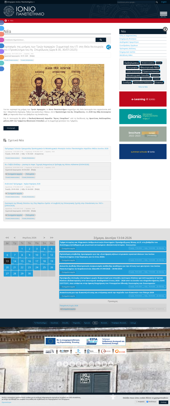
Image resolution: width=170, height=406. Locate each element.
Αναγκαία (141, 402)
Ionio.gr (133, 323)
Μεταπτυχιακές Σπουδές (138, 75)
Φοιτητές (104, 323)
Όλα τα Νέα (143, 87)
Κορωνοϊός (156, 75)
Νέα (11, 20)
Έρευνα (87, 323)
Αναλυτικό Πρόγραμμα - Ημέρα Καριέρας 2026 (22, 184)
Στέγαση (157, 79)
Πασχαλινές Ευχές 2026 (69, 305)
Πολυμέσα (30, 174)
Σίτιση (159, 63)
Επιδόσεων (152, 402)
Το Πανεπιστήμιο (40, 323)
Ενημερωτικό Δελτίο (127, 52)
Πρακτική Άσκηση (151, 71)
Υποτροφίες (133, 67)
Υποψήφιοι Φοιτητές (118, 323)
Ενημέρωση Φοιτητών (128, 39)
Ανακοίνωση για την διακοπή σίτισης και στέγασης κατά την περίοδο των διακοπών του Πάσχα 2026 (107, 292)
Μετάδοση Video (126, 55)
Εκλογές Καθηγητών (133, 79)
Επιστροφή (11, 128)
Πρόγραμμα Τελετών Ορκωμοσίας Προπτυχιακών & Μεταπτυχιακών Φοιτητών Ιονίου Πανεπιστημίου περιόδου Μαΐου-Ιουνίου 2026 (56, 148)
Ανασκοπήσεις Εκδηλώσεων (144, 82)
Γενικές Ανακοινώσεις (11, 60)
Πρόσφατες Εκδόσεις (128, 48)
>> (51, 237)
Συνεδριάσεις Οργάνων (129, 45)
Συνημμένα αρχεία (15, 174)
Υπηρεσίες (76, 323)
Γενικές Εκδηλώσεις (27, 60)
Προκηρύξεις (147, 79)
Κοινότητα (54, 323)
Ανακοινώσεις (148, 62)
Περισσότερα (6, 402)
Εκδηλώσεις (132, 63)
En (164, 2)
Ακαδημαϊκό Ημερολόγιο (129, 42)
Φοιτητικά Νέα (150, 67)
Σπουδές (65, 323)
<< (7, 237)
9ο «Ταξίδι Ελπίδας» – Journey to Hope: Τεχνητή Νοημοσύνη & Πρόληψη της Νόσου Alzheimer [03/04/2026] (47, 164)
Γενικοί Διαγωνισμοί (134, 71)
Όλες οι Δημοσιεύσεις (128, 35)
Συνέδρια (127, 82)
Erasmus (159, 82)
